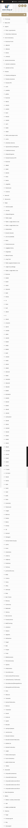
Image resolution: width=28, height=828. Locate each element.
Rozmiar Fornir (9, 41)
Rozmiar (8, 98)
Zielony (8, 612)
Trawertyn (8, 709)
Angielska (8, 251)
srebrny (8, 556)
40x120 (7, 413)
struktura (8, 627)
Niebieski (8, 608)
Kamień (8, 533)
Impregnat (8, 826)
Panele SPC (9, 83)
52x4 (7, 113)
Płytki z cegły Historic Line (12, 221)
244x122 (8, 56)
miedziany (8, 552)
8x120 (7, 281)
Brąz (7, 593)
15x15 (7, 484)
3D (6, 529)
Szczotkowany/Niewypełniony (14, 683)
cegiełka (8, 184)
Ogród (6, 26)
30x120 (7, 432)
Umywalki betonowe (11, 777)
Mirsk (7, 240)
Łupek (7, 721)
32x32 (7, 424)
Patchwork (8, 188)
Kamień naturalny (10, 747)
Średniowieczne (10, 244)
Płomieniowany (10, 661)
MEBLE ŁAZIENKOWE (11, 807)
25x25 (7, 319)
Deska (7, 518)
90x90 (7, 278)
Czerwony (8, 604)
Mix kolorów (9, 616)
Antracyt (8, 589)
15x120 (7, 477)
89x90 (7, 349)
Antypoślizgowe (10, 154)
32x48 (7, 420)
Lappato (8, 634)
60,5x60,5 (8, 394)
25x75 (7, 327)
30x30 (7, 443)
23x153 (7, 120)
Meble (6, 796)
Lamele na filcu (10, 68)
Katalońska (9, 229)
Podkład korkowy (10, 150)
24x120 (7, 357)
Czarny (7, 578)
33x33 (7, 364)
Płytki (6, 203)
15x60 (7, 128)
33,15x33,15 (8, 417)
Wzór (7, 176)
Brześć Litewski (10, 233)
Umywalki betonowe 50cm (13, 788)
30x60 (7, 439)
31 (6, 300)
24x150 (7, 330)
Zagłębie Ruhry (10, 248)
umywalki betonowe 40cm (13, 784)
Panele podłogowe (11, 75)
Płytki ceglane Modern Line (13, 263)
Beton (7, 522)
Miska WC (7, 22)
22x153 (7, 109)
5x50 (7, 293)
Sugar (7, 642)
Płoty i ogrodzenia (10, 30)
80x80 (7, 390)
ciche (7, 139)
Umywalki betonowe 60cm (13, 781)
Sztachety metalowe (11, 34)
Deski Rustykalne (9, 792)
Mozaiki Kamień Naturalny (12, 739)
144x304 (8, 379)
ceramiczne (9, 732)
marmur (8, 191)
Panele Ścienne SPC (11, 158)
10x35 (7, 360)
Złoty (7, 586)
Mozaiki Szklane (10, 736)
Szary (7, 582)
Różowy (8, 601)
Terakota (8, 698)
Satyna (7, 631)
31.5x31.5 (8, 323)
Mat (7, 646)
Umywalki (7, 769)
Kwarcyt (8, 717)
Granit (7, 713)
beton (7, 180)
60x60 (7, 405)
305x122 (8, 49)
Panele (7, 71)
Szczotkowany (9, 672)
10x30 (7, 285)
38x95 (7, 165)
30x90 (7, 435)
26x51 (7, 334)
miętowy (8, 559)
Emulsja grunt (9, 818)
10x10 (7, 492)
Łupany (7, 664)
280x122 (8, 45)
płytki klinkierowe (10, 762)
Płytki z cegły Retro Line (12, 270)
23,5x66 (8, 450)
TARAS (7, 766)
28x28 (7, 447)
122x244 (8, 289)
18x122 (7, 101)
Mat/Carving (9, 623)
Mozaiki (8, 724)
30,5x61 (7, 428)
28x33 (7, 312)
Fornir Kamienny (9, 38)
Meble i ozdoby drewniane (13, 799)
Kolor (7, 548)
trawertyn (8, 503)
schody (8, 210)
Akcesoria (7, 199)
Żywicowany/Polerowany (12, 676)
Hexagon (8, 537)
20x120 (7, 338)
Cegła (7, 510)
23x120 (7, 454)
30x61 (7, 169)
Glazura (8, 694)
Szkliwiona (8, 638)
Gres (7, 691)
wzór (7, 86)
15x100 (7, 480)
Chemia (7, 811)
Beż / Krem (8, 597)
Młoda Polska (9, 255)
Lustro (7, 544)
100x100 (7, 387)
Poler (7, 653)
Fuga (7, 815)
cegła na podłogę (10, 267)
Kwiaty (7, 525)
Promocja (7, 19)
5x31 (7, 308)
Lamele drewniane (10, 60)
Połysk (7, 649)
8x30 (7, 353)
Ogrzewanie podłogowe (12, 146)
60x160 (7, 398)
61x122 (7, 53)
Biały (7, 574)
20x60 (7, 458)
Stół (7, 803)
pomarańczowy (10, 571)
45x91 (7, 131)
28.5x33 (8, 372)
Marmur (8, 514)
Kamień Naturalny (10, 702)
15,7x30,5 (8, 473)
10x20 (7, 488)
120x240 (8, 383)
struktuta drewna (10, 143)
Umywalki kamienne (11, 773)
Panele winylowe (10, 79)
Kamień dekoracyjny (11, 540)
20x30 (7, 465)
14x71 (7, 124)
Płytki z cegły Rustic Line (12, 225)
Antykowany (9, 668)
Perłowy (8, 567)
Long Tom (8, 259)
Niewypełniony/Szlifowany (13, 687)
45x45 (7, 409)
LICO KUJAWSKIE (10, 236)
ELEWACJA (8, 743)
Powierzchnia (9, 619)
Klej (7, 822)
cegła (7, 751)
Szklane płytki (9, 206)
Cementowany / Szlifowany (13, 679)
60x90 (7, 342)
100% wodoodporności (12, 135)
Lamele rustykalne (10, 64)
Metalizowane (9, 657)
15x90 (7, 375)
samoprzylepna (10, 728)
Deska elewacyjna (11, 754)
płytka (7, 94)
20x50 (7, 462)
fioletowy (8, 563)
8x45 (7, 495)
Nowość (7, 195)
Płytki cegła (9, 218)
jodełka (8, 90)
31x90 (7, 345)
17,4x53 (7, 469)
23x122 (7, 105)
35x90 (7, 368)
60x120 (7, 116)
